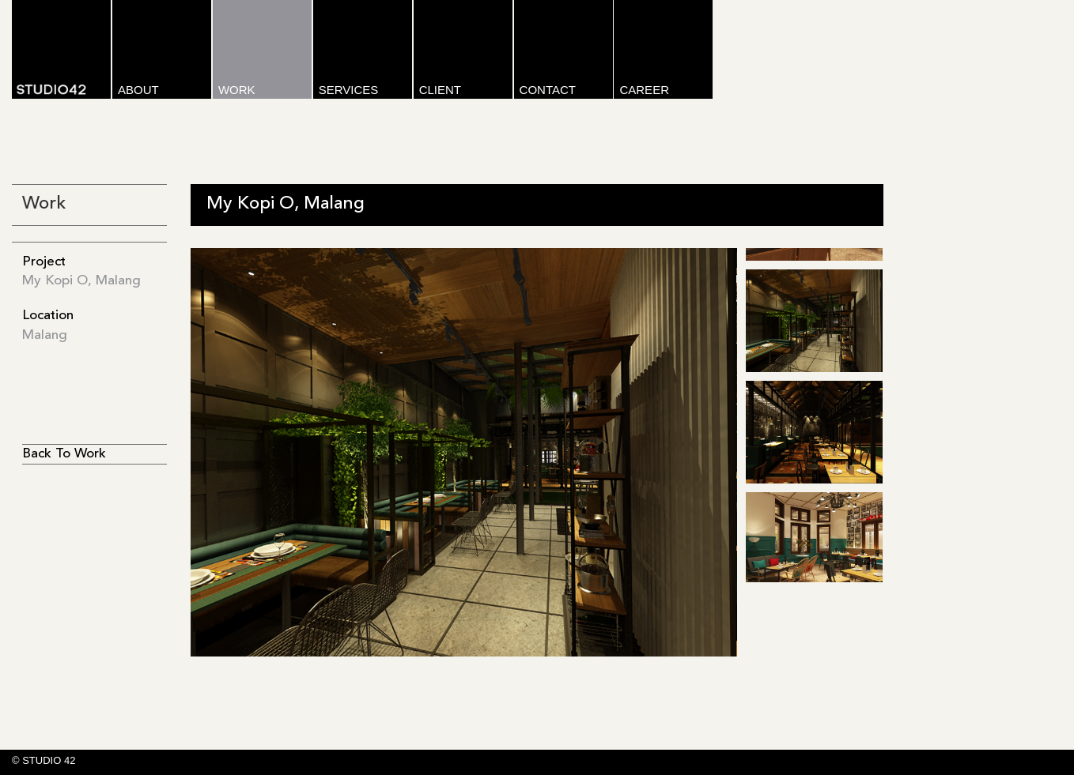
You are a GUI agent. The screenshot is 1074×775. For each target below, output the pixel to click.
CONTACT (548, 89)
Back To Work (64, 454)
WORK (236, 89)
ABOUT (138, 89)
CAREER (644, 89)
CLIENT (440, 89)
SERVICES (349, 89)
